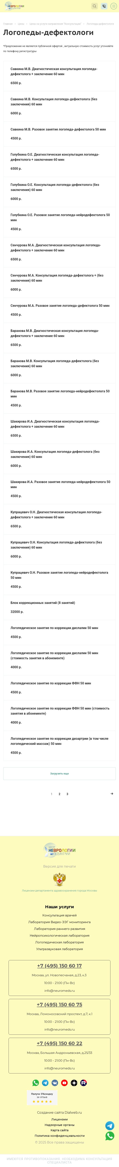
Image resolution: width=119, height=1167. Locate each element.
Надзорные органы (59, 1125)
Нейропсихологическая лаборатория (59, 935)
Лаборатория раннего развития (59, 929)
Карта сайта (59, 1130)
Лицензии (59, 1119)
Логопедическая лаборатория (59, 942)
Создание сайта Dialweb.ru (59, 1113)
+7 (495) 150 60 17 (59, 965)
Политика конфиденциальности (60, 1136)
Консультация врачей (59, 915)
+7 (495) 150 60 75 (59, 1004)
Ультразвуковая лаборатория (59, 949)
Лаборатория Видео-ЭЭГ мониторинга (59, 922)
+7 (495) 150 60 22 (59, 1043)
